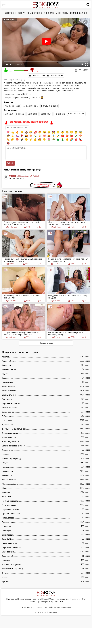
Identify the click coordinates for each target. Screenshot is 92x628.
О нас (51, 599)
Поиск (45, 599)
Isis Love (9, 114)
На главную (11, 599)
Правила (41, 602)
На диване (60, 114)
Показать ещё (46, 343)
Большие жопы (30, 106)
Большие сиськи (49, 106)
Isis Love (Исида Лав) (30, 97)
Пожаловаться (63, 599)
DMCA (49, 602)
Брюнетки (32, 114)
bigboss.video (51, 612)
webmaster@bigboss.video (60, 607)
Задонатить (58, 602)
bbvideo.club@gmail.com (37, 607)
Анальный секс (12, 106)
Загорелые (46, 114)
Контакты (75, 599)
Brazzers (20, 114)
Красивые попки (76, 113)
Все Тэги (37, 599)
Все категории (24, 599)
